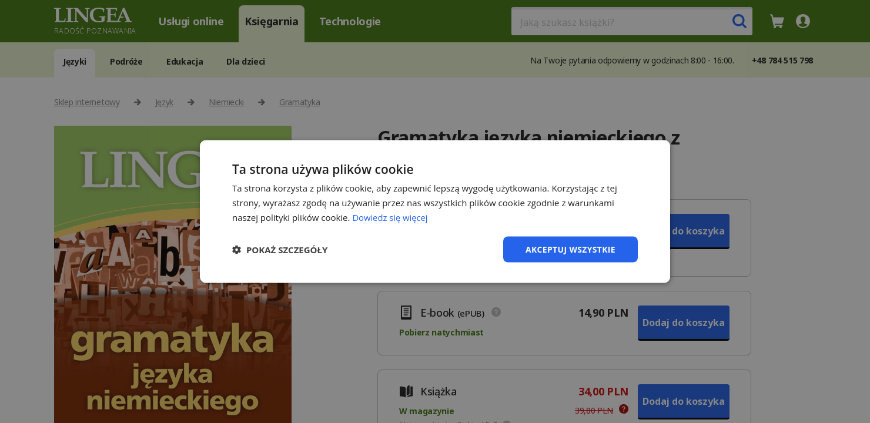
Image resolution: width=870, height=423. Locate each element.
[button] (279, 249)
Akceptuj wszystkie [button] (570, 248)
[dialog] (435, 211)
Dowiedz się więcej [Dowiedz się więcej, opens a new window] (390, 217)
